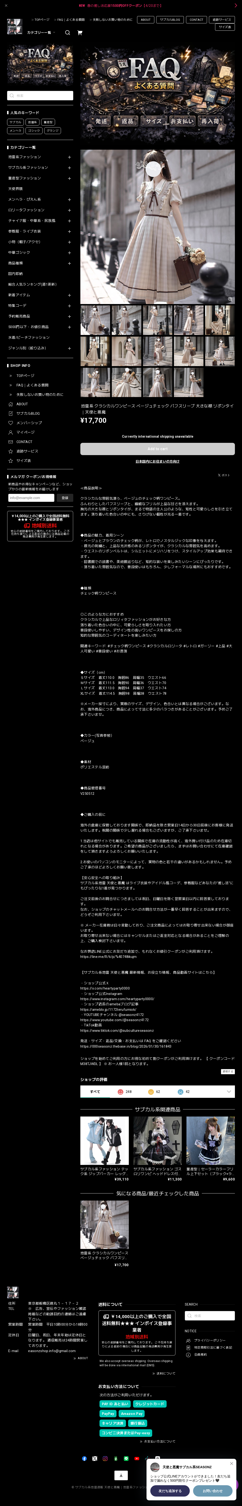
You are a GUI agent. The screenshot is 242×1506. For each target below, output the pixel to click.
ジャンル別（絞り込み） (28, 348)
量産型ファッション (24, 178)
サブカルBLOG (170, 19)
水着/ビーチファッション (29, 338)
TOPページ (42, 19)
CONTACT (196, 19)
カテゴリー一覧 (41, 32)
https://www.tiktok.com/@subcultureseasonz (117, 1030)
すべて (95, 1092)
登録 (65, 498)
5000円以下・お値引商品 (28, 327)
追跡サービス (222, 19)
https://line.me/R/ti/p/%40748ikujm (108, 957)
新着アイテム (19, 295)
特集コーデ (17, 306)
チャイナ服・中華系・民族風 (31, 221)
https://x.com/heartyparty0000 (105, 988)
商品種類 (15, 263)
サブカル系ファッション (28, 168)
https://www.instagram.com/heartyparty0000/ (117, 999)
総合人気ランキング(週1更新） (33, 285)
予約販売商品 (19, 316)
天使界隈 (15, 189)
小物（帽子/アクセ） (25, 242)
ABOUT (146, 19)
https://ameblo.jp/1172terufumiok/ (108, 1009)
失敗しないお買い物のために (113, 19)
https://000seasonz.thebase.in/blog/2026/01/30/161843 (126, 1046)
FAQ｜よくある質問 (71, 19)
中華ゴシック (19, 253)
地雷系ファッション (24, 157)
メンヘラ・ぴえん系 (24, 200)
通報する (228, 1071)
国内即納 (15, 274)
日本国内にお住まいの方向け (158, 461)
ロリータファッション (26, 210)
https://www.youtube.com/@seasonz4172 (114, 1020)
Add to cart (158, 449)
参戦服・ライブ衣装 (24, 231)
